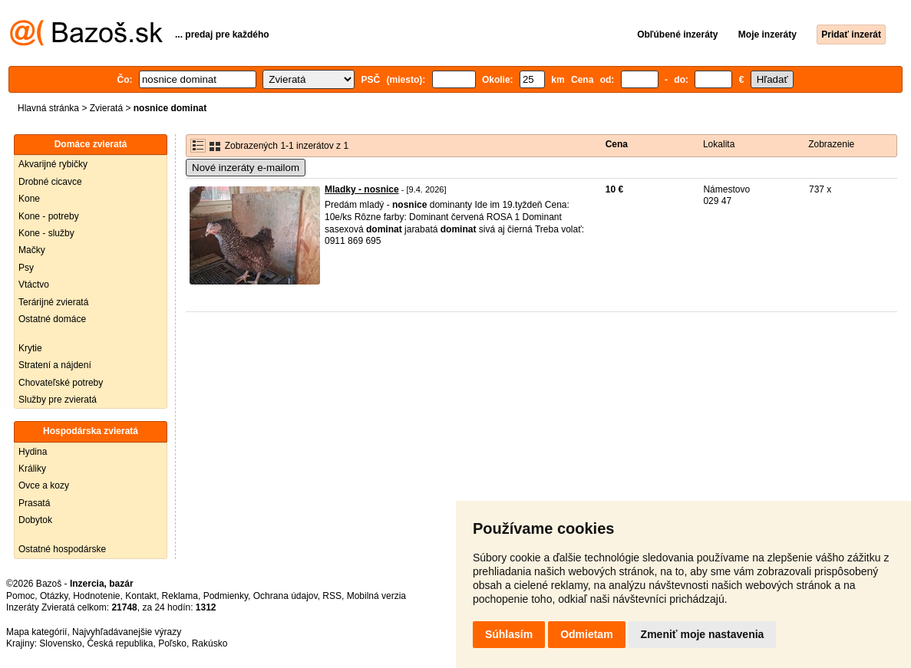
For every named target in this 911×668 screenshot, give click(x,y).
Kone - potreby (48, 216)
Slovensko (60, 643)
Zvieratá (106, 108)
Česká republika (120, 643)
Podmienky (225, 596)
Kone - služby (46, 233)
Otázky (54, 596)
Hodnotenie (96, 596)
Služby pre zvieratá (57, 399)
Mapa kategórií (36, 632)
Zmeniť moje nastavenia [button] (702, 634)
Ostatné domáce (52, 319)
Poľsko (172, 643)
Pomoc (20, 596)
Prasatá (34, 503)
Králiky (32, 468)
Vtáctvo (33, 284)
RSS (332, 596)
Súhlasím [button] (509, 634)
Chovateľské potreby (60, 382)
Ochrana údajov (285, 596)
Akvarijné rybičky (52, 164)
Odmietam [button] (586, 634)
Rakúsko (210, 643)
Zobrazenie (831, 144)
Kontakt (141, 596)
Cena (617, 144)
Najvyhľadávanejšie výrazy (126, 632)
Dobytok (35, 520)
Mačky (31, 250)
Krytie (30, 348)
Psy (26, 267)
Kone (29, 198)
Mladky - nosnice (362, 189)
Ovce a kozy (43, 485)
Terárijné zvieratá (53, 302)
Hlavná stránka (48, 108)
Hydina (32, 451)
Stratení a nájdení (54, 365)
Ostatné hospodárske (62, 549)
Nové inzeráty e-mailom (245, 167)
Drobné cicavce (50, 181)
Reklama (180, 596)
